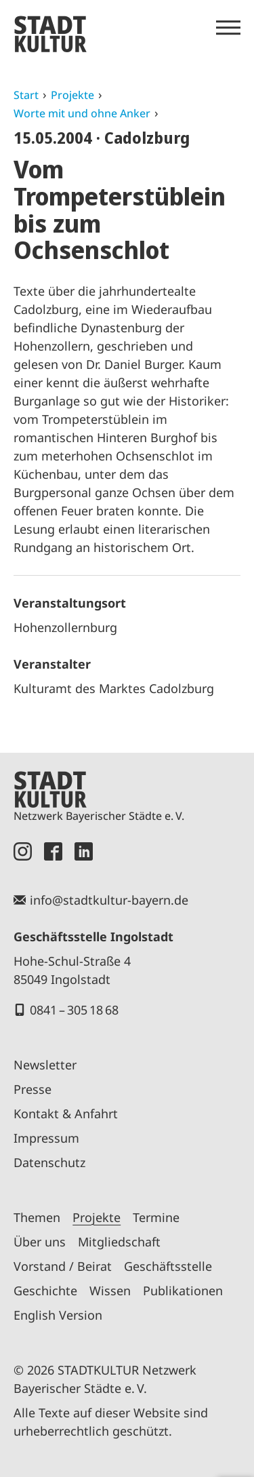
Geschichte (45, 1290)
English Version (58, 1315)
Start (26, 94)
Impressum (46, 1138)
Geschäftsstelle (168, 1266)
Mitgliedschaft (119, 1242)
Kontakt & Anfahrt (66, 1113)
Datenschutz (49, 1162)
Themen (37, 1217)
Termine (156, 1217)
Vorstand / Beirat (63, 1266)
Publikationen (183, 1290)
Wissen (110, 1290)
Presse (32, 1089)
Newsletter (45, 1065)
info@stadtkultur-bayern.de (109, 900)
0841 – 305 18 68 (74, 1010)
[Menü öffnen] (228, 28)
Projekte (72, 94)
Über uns (40, 1242)
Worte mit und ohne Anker (82, 113)
